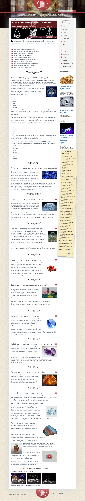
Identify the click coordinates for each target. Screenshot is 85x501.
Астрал (63, 57)
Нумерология (65, 51)
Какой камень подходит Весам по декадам (24, 49)
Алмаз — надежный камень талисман (23, 53)
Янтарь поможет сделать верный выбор (24, 65)
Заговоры (64, 29)
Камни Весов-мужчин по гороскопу (22, 67)
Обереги (64, 42)
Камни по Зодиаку (27, 19)
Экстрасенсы (65, 54)
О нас (10, 494)
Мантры (64, 60)
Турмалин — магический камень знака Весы (25, 59)
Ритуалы (64, 32)
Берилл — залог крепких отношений (23, 55)
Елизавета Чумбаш (37, 37)
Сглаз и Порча (65, 39)
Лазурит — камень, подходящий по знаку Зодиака (26, 51)
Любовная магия (65, 45)
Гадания (64, 26)
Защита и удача (18, 19)
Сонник (63, 48)
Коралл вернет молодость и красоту (23, 57)
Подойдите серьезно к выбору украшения (21, 461)
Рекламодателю (16, 494)
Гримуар (13, 19)
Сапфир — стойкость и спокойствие (23, 61)
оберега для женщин (49, 43)
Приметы (64, 35)
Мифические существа (67, 63)
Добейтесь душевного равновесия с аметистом (26, 63)
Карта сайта (23, 494)
